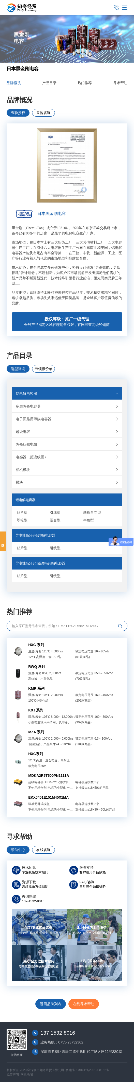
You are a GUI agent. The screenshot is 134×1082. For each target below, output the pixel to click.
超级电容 (69, 432)
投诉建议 (3, 541)
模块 (69, 482)
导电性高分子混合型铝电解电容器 (40, 563)
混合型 (55, 520)
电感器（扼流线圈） (69, 457)
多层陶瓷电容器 (69, 406)
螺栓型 (22, 520)
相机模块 (69, 470)
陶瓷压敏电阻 (69, 444)
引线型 (55, 512)
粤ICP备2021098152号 (93, 1070)
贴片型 (22, 512)
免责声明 (13, 1074)
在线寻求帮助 (83, 1004)
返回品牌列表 (50, 1004)
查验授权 (18, 113)
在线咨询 (43, 850)
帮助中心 (18, 850)
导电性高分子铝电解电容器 (35, 535)
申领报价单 (43, 369)
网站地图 (27, 1074)
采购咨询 (43, 113)
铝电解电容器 (67, 393)
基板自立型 (92, 512)
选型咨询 (18, 369)
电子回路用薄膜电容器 (69, 419)
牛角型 (88, 520)
